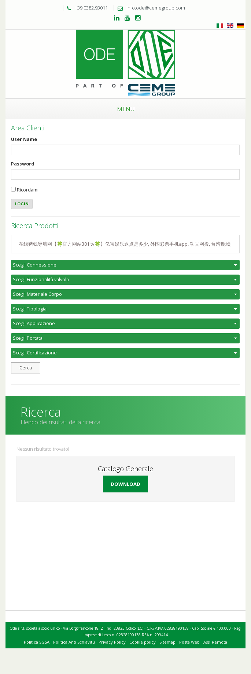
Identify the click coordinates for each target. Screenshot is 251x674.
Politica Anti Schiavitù (74, 642)
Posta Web (189, 642)
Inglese (230, 25)
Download (125, 484)
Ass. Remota (215, 642)
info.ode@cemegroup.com (149, 7)
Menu (125, 109)
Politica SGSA (36, 642)
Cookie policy (142, 642)
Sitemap (167, 642)
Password (22, 164)
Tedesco (240, 25)
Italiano (220, 25)
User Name (24, 139)
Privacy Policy (112, 642)
